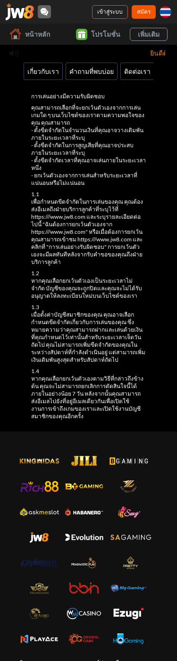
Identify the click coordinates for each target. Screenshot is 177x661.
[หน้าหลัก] (20, 12)
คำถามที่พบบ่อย (91, 71)
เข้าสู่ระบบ (110, 11)
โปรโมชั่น (98, 34)
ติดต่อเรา (137, 71)
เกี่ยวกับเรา (43, 71)
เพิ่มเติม (149, 34)
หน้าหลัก (29, 34)
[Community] (44, 11)
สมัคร (144, 11)
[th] (165, 12)
